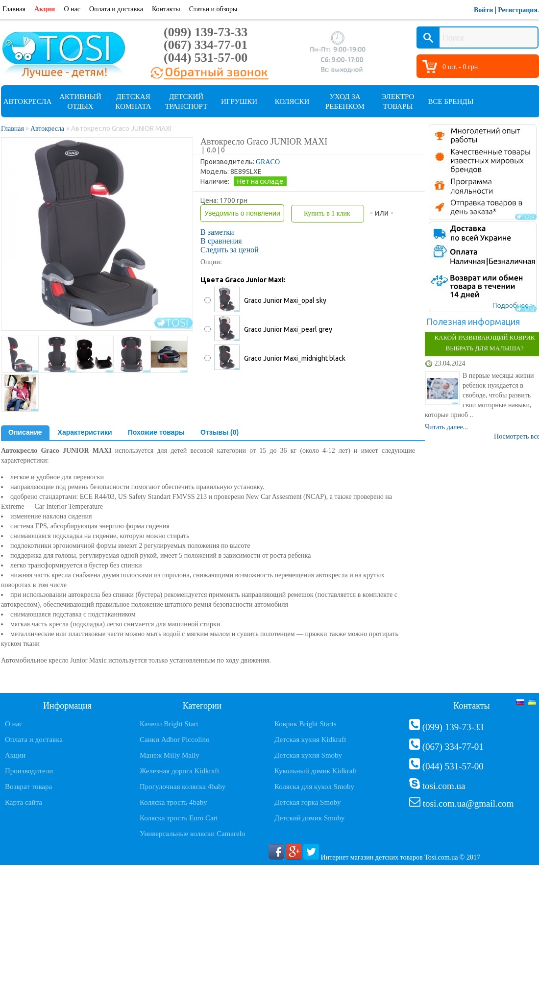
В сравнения (221, 241)
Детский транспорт (186, 101)
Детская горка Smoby (307, 802)
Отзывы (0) (219, 432)
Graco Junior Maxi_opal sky (285, 300)
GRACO (268, 162)
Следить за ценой (229, 250)
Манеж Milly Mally (169, 755)
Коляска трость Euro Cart (179, 818)
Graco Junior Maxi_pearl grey (288, 329)
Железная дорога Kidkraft (179, 771)
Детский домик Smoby (309, 818)
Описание (25, 432)
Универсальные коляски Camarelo (192, 834)
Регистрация (518, 10)
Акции (44, 9)
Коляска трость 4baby (173, 802)
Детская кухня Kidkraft (310, 739)
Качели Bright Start (169, 724)
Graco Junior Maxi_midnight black (294, 358)
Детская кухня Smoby (308, 755)
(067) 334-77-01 (205, 45)
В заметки (217, 232)
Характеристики (85, 432)
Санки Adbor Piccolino (175, 739)
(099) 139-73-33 (205, 32)
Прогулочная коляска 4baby (182, 786)
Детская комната (133, 101)
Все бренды (450, 101)
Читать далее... (446, 427)
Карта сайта (23, 802)
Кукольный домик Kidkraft (315, 771)
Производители (29, 771)
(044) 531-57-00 (205, 57)
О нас (72, 9)
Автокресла (27, 101)
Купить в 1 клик (327, 213)
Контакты (166, 9)
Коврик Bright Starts (305, 724)
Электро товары (398, 101)
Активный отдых (80, 101)
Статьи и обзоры (213, 9)
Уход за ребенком (345, 101)
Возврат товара (28, 786)
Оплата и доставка (116, 9)
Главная (13, 9)
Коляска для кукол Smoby (314, 786)
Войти (483, 10)
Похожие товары (156, 432)
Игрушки (239, 101)
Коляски (292, 101)
